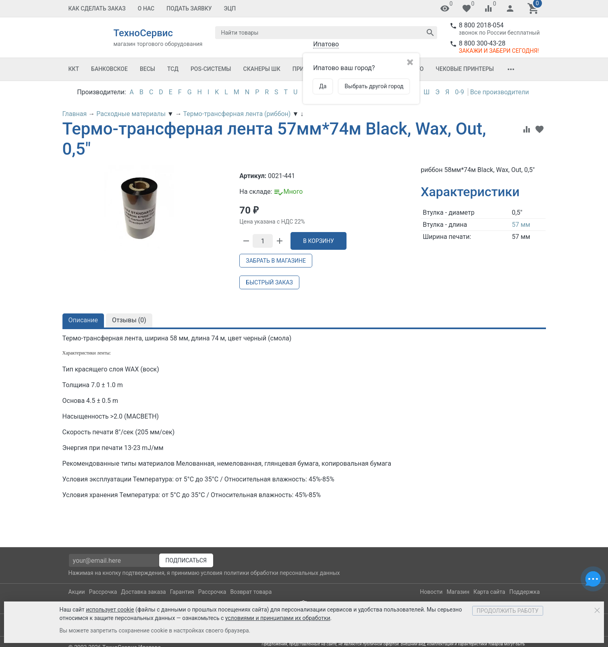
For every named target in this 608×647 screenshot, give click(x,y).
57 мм (521, 224)
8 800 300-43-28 (482, 43)
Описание (83, 320)
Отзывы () (129, 320)
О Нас (146, 8)
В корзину (318, 241)
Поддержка (524, 592)
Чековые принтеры (465, 69)
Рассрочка (103, 592)
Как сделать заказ (97, 8)
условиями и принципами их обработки (277, 618)
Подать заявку (189, 8)
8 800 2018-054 (481, 25)
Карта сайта (489, 592)
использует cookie (110, 609)
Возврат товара (251, 592)
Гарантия (182, 592)
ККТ (73, 69)
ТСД (172, 69)
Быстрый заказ (269, 282)
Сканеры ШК (261, 69)
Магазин (457, 592)
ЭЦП (230, 8)
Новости (431, 592)
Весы (147, 69)
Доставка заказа (143, 592)
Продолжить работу (508, 611)
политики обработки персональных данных (282, 573)
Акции (76, 592)
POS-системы (211, 69)
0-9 (459, 92)
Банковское (109, 69)
